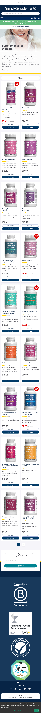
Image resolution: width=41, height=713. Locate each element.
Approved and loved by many (20, 27)
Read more (5, 70)
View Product (10, 124)
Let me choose (17, 710)
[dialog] (20, 707)
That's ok (36, 710)
